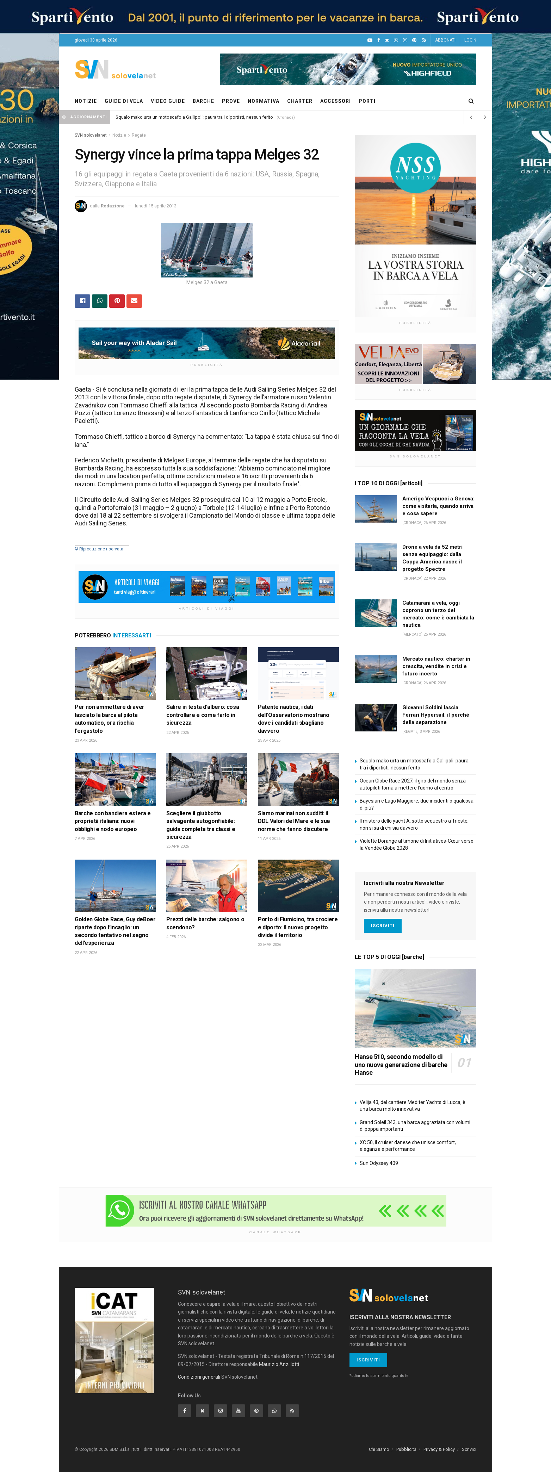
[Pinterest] (414, 40)
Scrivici (469, 1449)
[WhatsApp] (396, 40)
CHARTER (299, 101)
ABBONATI (445, 40)
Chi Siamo (379, 1449)
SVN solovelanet (91, 135)
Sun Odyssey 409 (379, 1163)
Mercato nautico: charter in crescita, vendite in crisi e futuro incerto (436, 666)
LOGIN (470, 40)
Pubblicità (406, 1449)
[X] (387, 40)
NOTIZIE (86, 101)
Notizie (119, 135)
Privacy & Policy (439, 1449)
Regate (139, 135)
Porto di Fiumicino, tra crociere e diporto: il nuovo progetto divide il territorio (298, 927)
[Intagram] (405, 40)
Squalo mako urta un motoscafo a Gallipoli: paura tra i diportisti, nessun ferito (194, 117)
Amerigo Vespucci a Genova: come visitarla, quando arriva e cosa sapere (438, 506)
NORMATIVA (263, 101)
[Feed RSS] (424, 40)
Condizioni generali (199, 1377)
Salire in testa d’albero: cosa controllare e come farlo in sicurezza (202, 715)
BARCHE (203, 101)
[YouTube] (369, 40)
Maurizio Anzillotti (279, 1364)
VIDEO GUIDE (168, 101)
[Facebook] (378, 40)
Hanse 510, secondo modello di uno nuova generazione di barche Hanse (401, 1064)
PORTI (367, 101)
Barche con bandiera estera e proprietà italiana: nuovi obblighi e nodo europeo (113, 821)
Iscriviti (383, 925)
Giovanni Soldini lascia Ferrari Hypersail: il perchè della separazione (435, 714)
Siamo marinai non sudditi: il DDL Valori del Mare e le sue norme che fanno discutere (294, 821)
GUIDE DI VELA (124, 101)
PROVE (231, 101)
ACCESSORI (335, 101)
